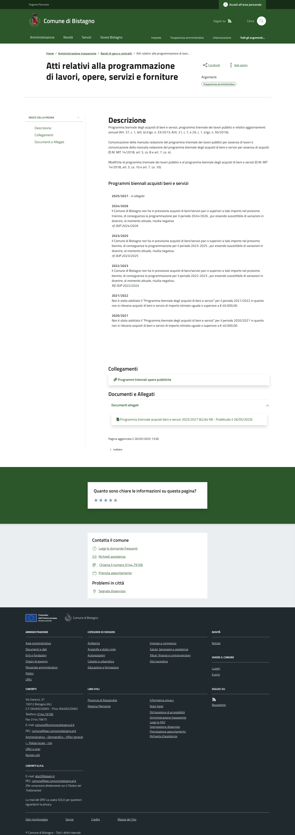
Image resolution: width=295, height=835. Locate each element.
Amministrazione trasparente (77, 53)
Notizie (216, 643)
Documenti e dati (36, 649)
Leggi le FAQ (157, 722)
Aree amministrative (38, 643)
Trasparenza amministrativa (187, 37)
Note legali (156, 706)
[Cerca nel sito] (260, 20)
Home (50, 53)
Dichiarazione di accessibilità (167, 712)
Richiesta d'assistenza (163, 736)
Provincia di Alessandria (102, 700)
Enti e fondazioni (36, 655)
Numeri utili (33, 755)
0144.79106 (45, 714)
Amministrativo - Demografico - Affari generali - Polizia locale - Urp (54, 740)
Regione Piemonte (39, 4)
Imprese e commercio (163, 643)
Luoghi (216, 668)
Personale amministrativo (42, 667)
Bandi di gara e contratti (116, 53)
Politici (30, 673)
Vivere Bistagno (111, 37)
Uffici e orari (33, 749)
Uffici (29, 679)
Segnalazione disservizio (165, 726)
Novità (68, 37)
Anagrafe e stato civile (102, 649)
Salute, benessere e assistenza (169, 649)
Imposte (156, 37)
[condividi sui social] (211, 65)
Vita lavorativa (159, 661)
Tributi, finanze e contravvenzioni (170, 655)
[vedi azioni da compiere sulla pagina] (237, 65)
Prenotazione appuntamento (168, 731)
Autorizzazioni (96, 655)
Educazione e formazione (103, 667)
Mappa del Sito (127, 819)
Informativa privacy (162, 700)
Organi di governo (37, 661)
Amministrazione (42, 37)
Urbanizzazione (222, 37)
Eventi (216, 674)
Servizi (86, 37)
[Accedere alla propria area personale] (242, 4)
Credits (95, 819)
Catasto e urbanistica (101, 661)
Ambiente (94, 643)
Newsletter (219, 705)
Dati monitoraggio (37, 819)
